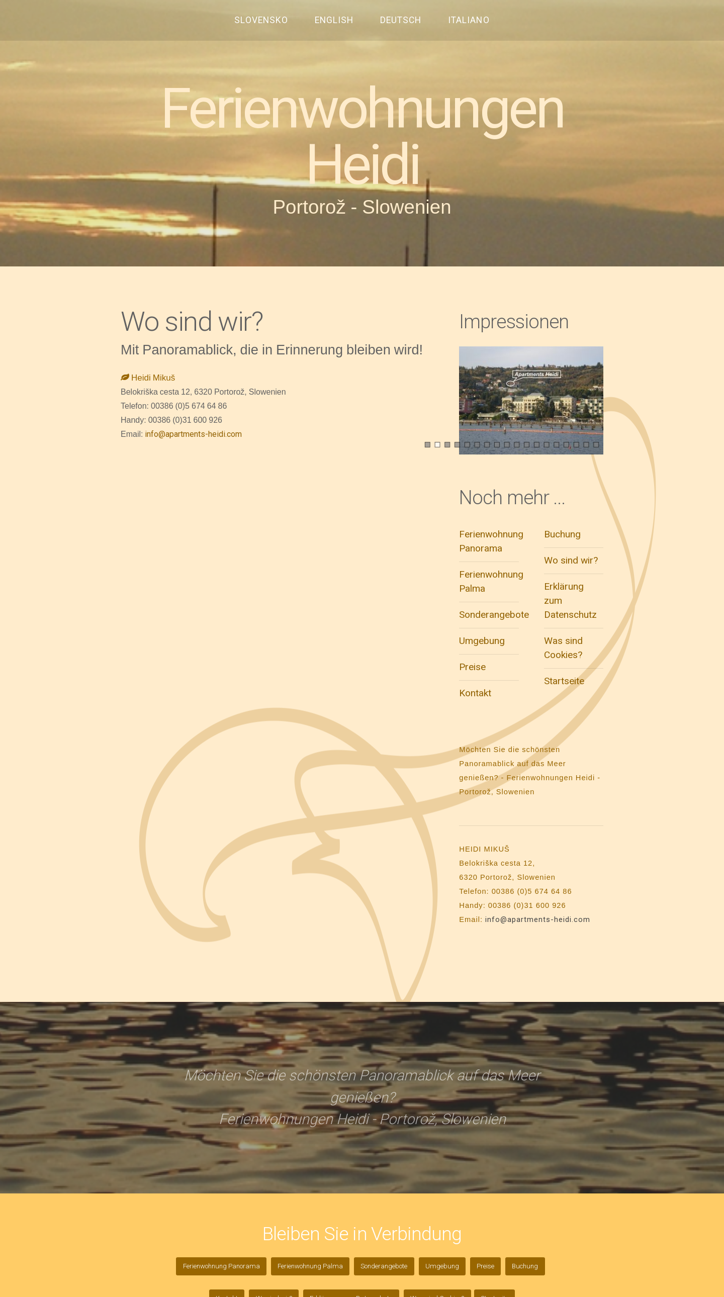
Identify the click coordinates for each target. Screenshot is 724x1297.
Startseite (564, 681)
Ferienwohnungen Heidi (362, 136)
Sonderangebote (494, 614)
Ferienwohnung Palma (310, 1266)
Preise (472, 667)
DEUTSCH (400, 20)
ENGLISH (334, 20)
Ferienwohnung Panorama (221, 1266)
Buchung (562, 534)
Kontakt (475, 693)
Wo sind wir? (571, 560)
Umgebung (482, 640)
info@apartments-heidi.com (193, 434)
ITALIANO (468, 20)
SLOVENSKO (261, 20)
